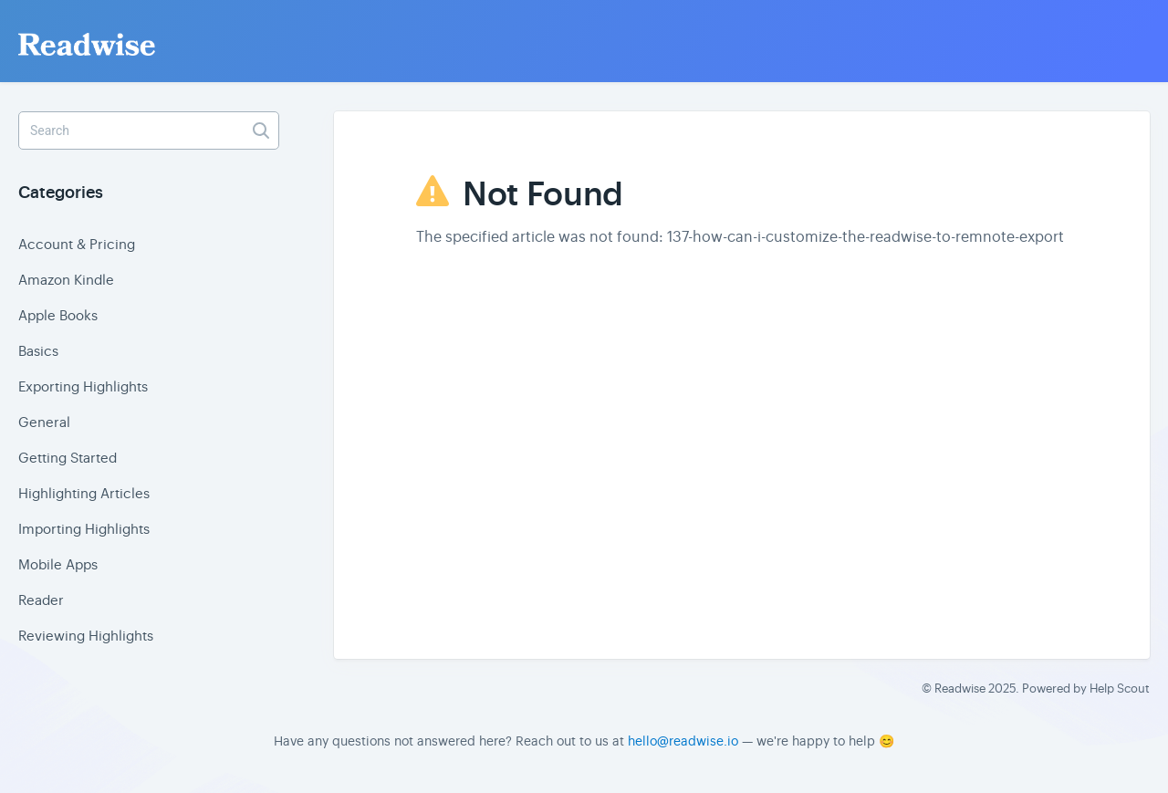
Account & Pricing (76, 244)
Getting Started (67, 457)
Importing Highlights (84, 528)
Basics (38, 351)
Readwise (960, 688)
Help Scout (1120, 688)
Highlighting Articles (84, 493)
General (44, 422)
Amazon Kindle (66, 279)
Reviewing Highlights (85, 635)
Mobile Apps (58, 564)
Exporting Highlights (83, 386)
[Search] (148, 130)
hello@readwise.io (683, 741)
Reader (41, 600)
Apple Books (58, 315)
